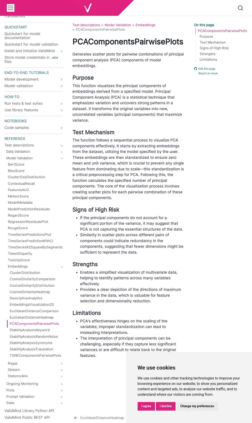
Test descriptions (86, 25)
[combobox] (240, 8)
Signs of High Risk (214, 48)
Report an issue (206, 73)
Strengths (207, 54)
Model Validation (118, 25)
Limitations (208, 60)
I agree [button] (146, 406)
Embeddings (145, 25)
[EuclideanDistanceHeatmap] (98, 418)
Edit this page (204, 68)
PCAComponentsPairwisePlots (222, 31)
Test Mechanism (213, 42)
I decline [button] (166, 406)
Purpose (206, 37)
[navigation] (31, 51)
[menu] (10, 8)
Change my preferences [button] (197, 406)
